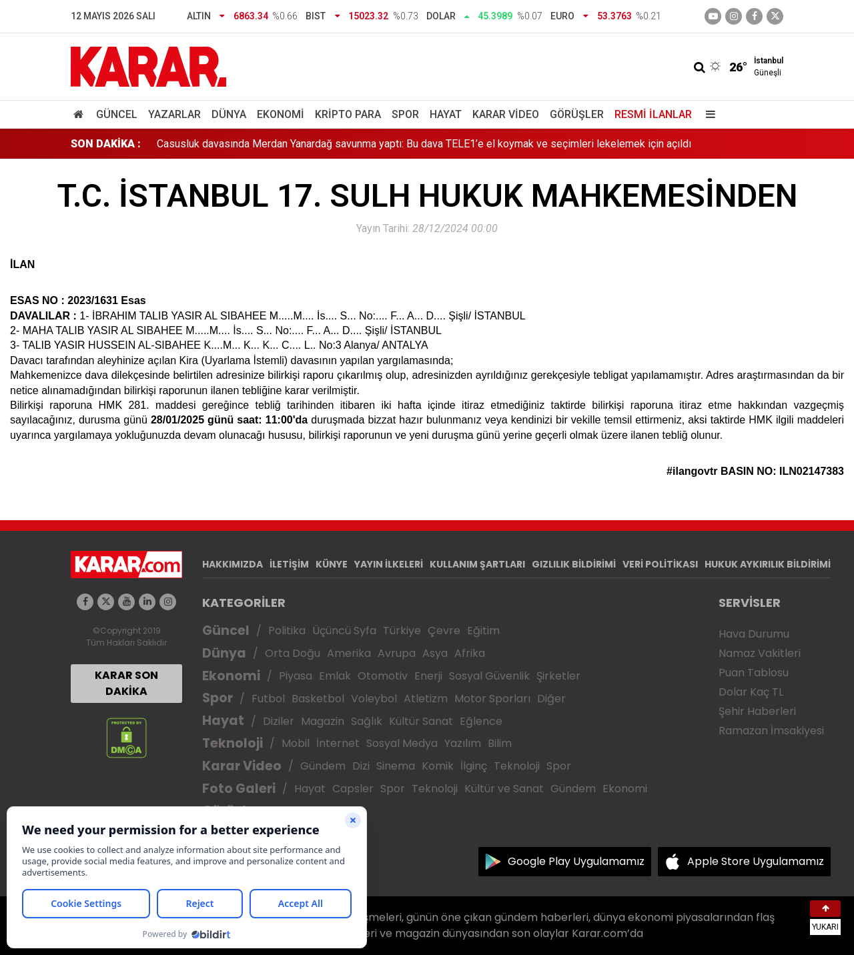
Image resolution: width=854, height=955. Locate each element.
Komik (438, 766)
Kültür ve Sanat (504, 788)
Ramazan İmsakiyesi (771, 730)
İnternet (338, 743)
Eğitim (483, 630)
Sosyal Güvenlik (489, 676)
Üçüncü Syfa (344, 630)
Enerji (428, 676)
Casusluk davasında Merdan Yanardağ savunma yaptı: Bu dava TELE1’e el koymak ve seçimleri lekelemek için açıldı (424, 143)
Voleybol (374, 698)
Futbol (268, 698)
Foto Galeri (239, 789)
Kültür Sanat (421, 721)
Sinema (395, 766)
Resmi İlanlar (653, 114)
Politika (287, 630)
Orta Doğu (292, 653)
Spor (405, 114)
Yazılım (462, 743)
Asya (435, 653)
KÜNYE (332, 564)
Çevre (444, 630)
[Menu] (707, 114)
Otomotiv (383, 676)
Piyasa (295, 676)
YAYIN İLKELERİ (388, 564)
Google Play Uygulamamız (576, 861)
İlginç (473, 766)
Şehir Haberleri (757, 711)
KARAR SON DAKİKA (126, 683)
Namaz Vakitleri (760, 653)
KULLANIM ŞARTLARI (477, 564)
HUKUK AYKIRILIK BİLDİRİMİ (768, 564)
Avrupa (397, 653)
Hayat (446, 114)
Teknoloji (232, 743)
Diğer (551, 698)
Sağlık (366, 721)
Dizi (361, 766)
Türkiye (402, 630)
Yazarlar (174, 114)
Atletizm (426, 698)
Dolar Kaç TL (751, 692)
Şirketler (558, 676)
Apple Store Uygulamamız (755, 861)
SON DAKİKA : (106, 143)
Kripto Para (348, 114)
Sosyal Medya (402, 743)
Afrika (469, 653)
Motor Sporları (492, 698)
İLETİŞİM (289, 564)
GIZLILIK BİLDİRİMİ (574, 564)
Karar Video (505, 114)
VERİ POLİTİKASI (660, 564)
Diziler (278, 721)
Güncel (116, 114)
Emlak (335, 676)
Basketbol (318, 698)
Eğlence (481, 721)
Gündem (323, 766)
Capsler (353, 788)
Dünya (228, 114)
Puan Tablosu (754, 672)
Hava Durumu (754, 634)
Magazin (322, 721)
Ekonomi (280, 114)
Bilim (500, 743)
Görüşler (577, 114)
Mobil (296, 743)
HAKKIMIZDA (232, 564)
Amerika (349, 653)
